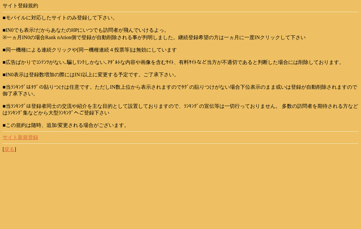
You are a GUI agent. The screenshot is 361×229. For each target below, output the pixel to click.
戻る (9, 149)
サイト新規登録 (20, 137)
